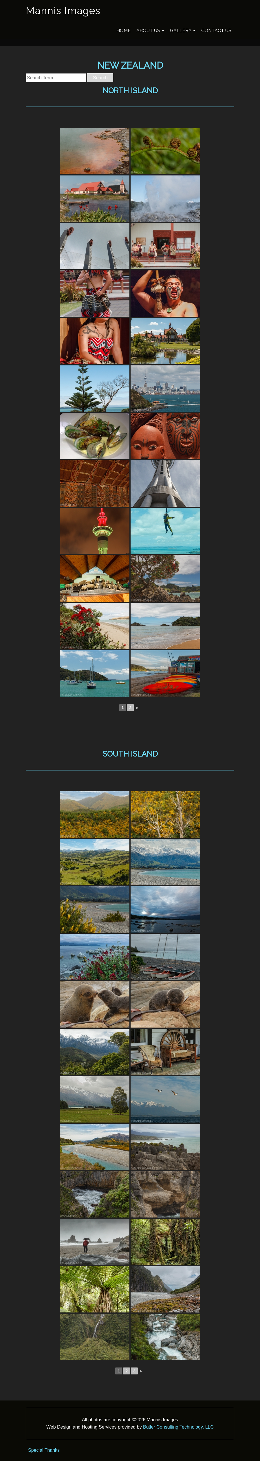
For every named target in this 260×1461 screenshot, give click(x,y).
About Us (150, 30)
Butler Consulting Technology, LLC (178, 1427)
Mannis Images (63, 11)
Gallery (182, 30)
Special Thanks (44, 1450)
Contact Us (216, 30)
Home (123, 30)
